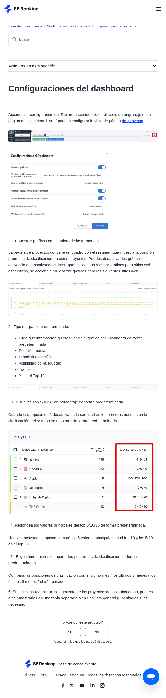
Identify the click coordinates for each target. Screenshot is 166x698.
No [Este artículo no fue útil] (97, 632)
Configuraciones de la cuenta (114, 26)
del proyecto (132, 120)
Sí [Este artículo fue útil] (69, 632)
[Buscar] (48, 39)
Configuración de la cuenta (67, 26)
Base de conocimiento (25, 26)
